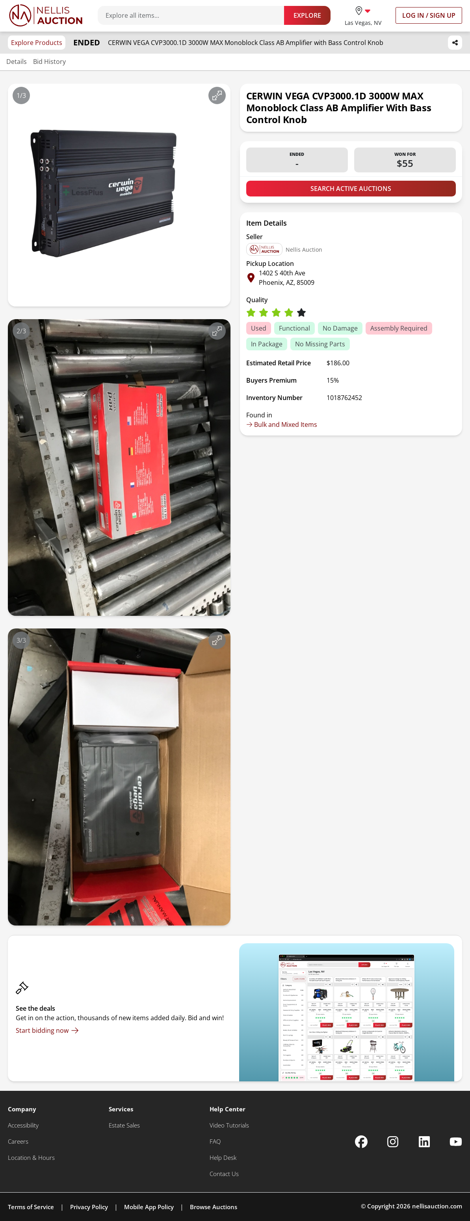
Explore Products (36, 42)
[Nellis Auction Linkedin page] (424, 1141)
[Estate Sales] (124, 1125)
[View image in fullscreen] (217, 95)
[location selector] (363, 15)
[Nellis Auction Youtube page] (456, 1141)
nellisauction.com (437, 1206)
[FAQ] (215, 1141)
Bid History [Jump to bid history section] (49, 61)
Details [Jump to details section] (16, 61)
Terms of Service (31, 1207)
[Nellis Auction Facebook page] (361, 1141)
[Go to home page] (46, 15)
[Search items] (195, 15)
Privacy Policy (89, 1207)
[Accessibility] (23, 1125)
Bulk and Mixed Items (281, 424)
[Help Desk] (223, 1158)
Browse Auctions (213, 1207)
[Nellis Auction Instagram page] (392, 1141)
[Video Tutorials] (229, 1125)
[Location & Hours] (31, 1158)
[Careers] (18, 1141)
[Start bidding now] (47, 1030)
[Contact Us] (224, 1174)
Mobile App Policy (149, 1207)
